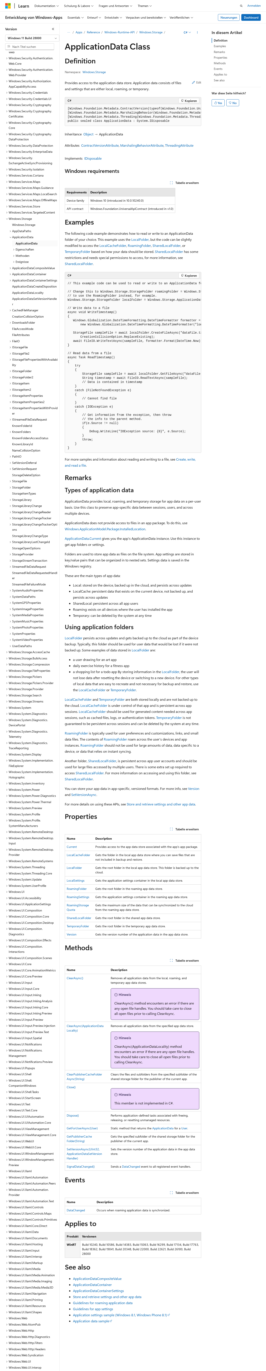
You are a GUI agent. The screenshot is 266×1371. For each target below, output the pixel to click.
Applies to (220, 74)
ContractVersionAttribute (100, 145)
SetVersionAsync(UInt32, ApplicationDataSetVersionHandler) (84, 1153)
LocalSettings (75, 880)
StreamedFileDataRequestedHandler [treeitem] (34, 544)
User (184, 1128)
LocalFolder (140, 239)
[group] (133, 115)
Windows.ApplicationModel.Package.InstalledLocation (105, 529)
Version (193, 788)
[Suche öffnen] (241, 6)
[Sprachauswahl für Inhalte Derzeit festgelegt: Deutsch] (15, 1358)
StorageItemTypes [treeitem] (24, 462)
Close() (71, 1087)
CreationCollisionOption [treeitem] (28, 285)
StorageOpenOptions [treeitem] (26, 517)
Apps (79, 32)
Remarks (219, 52)
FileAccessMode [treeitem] (22, 297)
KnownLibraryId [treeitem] (22, 413)
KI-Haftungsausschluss (20, 1369)
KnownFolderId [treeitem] (22, 394)
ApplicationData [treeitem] (26, 212)
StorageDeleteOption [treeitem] (26, 444)
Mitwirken (90, 1369)
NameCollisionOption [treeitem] (26, 419)
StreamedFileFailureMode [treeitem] (29, 553)
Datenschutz (110, 1369)
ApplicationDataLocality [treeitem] (28, 261)
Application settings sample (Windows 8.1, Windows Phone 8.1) (120, 1315)
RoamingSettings (78, 897)
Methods (220, 63)
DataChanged (131, 1166)
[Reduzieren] (53, 29)
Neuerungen (229, 17)
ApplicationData (163, 1128)
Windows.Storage (150, 32)
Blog (73, 1369)
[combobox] (32, 38)
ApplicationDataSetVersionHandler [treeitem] (34, 270)
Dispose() (73, 1115)
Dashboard (251, 17)
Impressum (212, 1369)
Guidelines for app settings (93, 1309)
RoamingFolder (139, 245)
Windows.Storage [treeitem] (23, 193)
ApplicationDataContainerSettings (98, 1290)
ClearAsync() (75, 978)
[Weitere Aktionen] (197, 32)
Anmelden (254, 5)
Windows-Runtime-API (119, 32)
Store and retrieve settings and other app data (161, 804)
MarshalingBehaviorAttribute (142, 145)
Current (72, 847)
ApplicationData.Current (83, 538)
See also (219, 80)
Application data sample (91, 1321)
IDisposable (93, 158)
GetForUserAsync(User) (82, 1128)
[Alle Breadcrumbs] (68, 32)
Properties (220, 57)
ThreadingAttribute (179, 145)
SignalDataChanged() (81, 1166)
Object (88, 134)
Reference (93, 32)
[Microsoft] (8, 6)
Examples (220, 46)
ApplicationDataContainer (92, 1284)
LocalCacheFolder (112, 245)
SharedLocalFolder (166, 245)
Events (218, 69)
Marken (233, 1369)
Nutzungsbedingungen (184, 1369)
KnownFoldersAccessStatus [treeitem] (30, 407)
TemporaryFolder (77, 251)
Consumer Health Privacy (144, 1369)
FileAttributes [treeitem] (21, 303)
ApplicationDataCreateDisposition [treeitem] (34, 255)
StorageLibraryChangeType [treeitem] (30, 504)
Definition (220, 40)
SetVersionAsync (83, 794)
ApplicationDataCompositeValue (97, 1278)
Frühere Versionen (53, 1369)
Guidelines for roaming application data (103, 1302)
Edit (196, 82)
